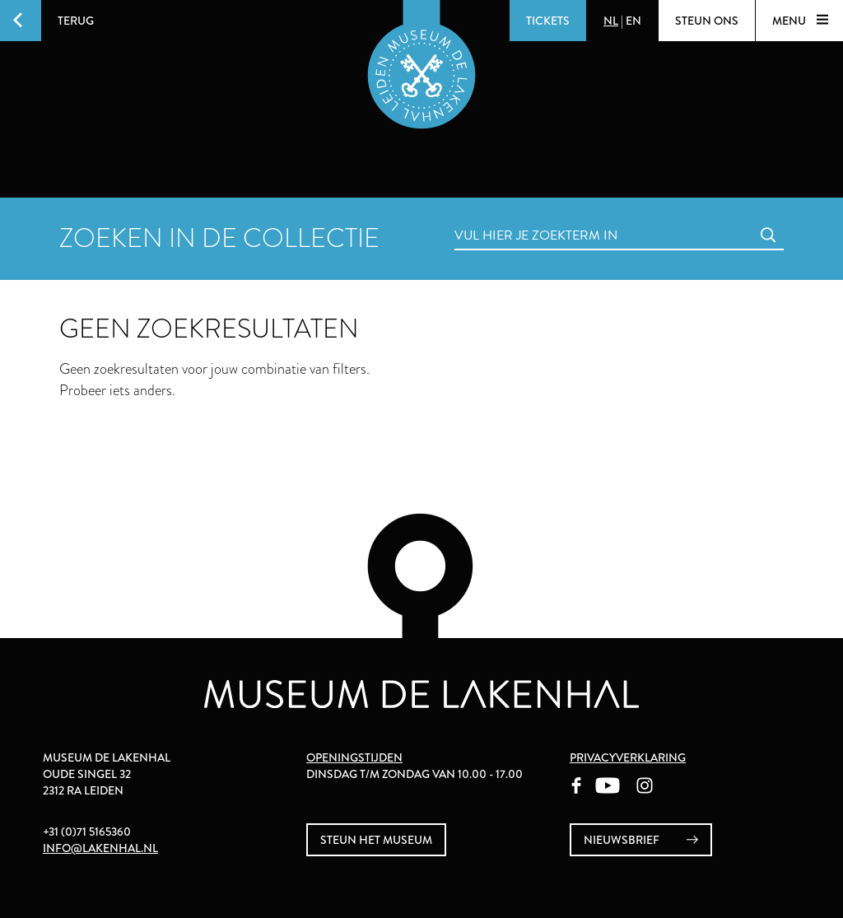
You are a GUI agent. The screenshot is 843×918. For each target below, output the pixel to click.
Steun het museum (376, 840)
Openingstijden (354, 757)
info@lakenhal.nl (100, 848)
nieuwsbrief (641, 841)
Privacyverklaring (628, 757)
